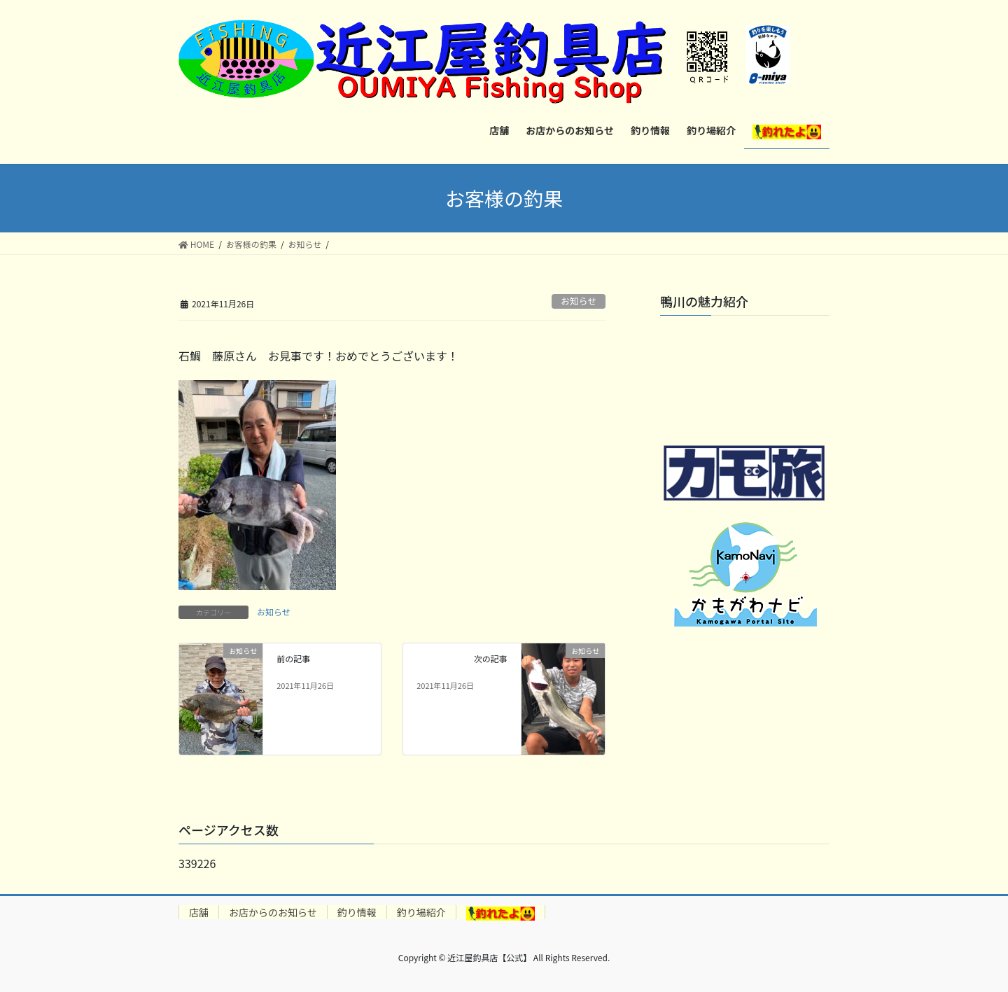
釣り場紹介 (421, 912)
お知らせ (578, 300)
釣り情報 (357, 912)
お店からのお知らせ (273, 912)
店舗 (199, 912)
